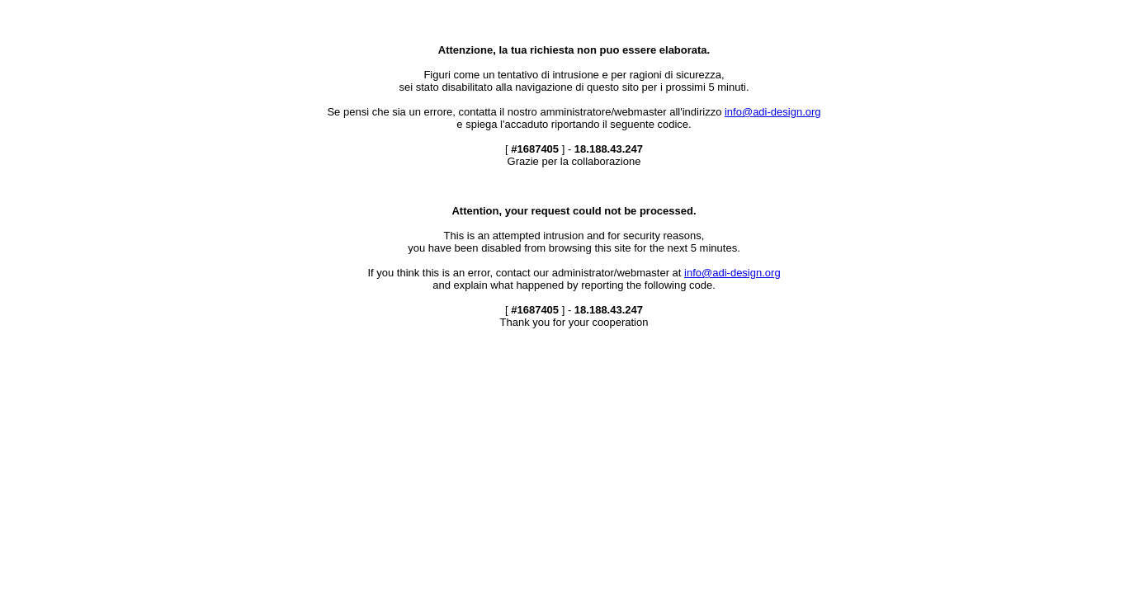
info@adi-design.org (773, 112)
